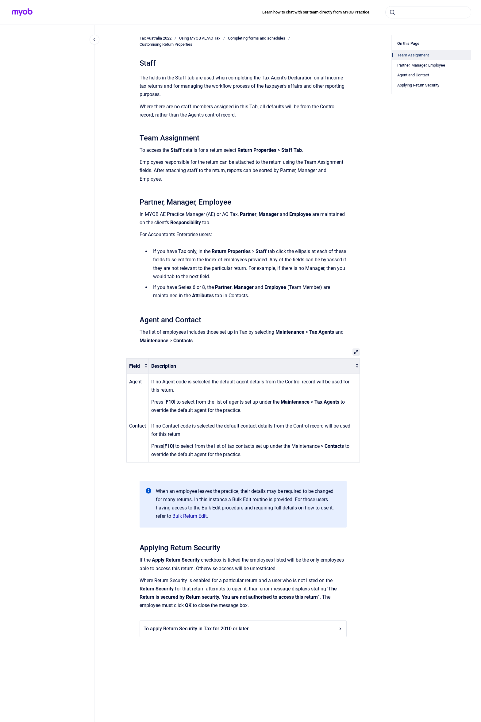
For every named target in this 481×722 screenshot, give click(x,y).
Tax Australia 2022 (155, 38)
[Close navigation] (94, 39)
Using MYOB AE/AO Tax (199, 38)
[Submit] (392, 12)
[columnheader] (138, 366)
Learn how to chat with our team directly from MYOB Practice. (316, 12)
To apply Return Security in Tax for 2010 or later (243, 629)
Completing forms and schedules (256, 38)
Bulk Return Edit (189, 516)
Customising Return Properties (166, 44)
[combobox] (428, 12)
